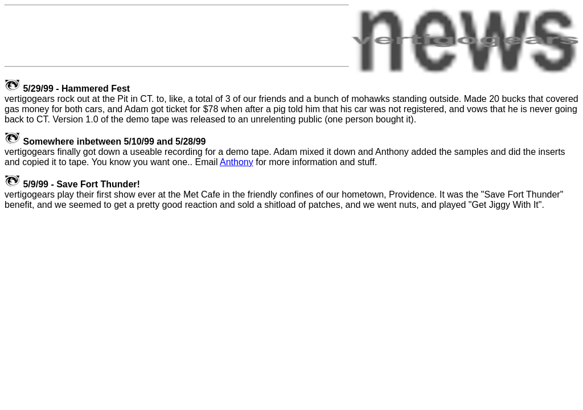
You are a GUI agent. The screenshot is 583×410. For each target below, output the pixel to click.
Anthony (236, 162)
